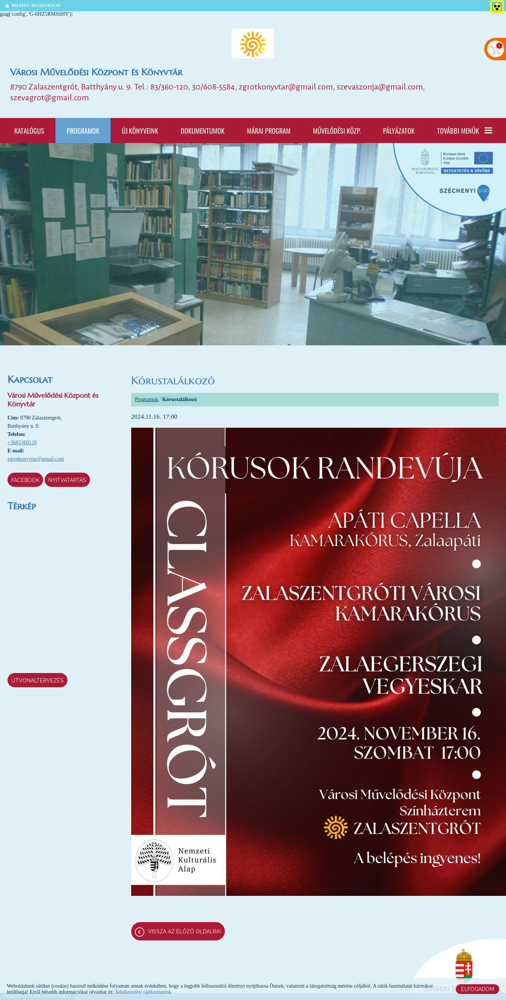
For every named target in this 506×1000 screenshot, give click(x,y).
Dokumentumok (203, 131)
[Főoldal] (253, 43)
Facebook (25, 481)
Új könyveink (140, 131)
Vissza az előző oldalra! (184, 932)
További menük (464, 131)
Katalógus (29, 131)
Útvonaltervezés (37, 681)
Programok (83, 131)
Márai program (268, 131)
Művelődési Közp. (337, 131)
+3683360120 (22, 443)
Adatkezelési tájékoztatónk (143, 992)
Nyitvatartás (67, 481)
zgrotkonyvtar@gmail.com (35, 459)
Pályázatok (399, 131)
